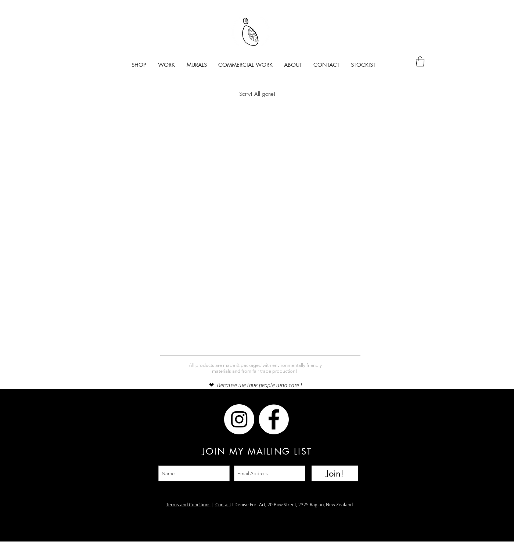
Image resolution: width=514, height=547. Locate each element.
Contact (223, 504)
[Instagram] (170, 419)
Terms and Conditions (188, 504)
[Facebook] (205, 419)
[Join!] (335, 473)
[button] (420, 61)
